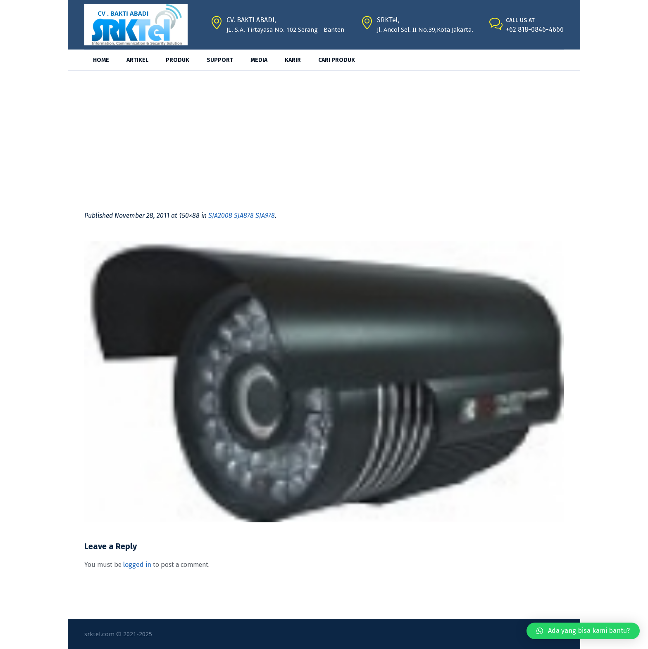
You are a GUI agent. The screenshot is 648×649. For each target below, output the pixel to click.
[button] (583, 631)
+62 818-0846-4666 (535, 29)
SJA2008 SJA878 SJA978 (241, 215)
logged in (137, 565)
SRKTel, (388, 20)
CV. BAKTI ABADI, (251, 20)
